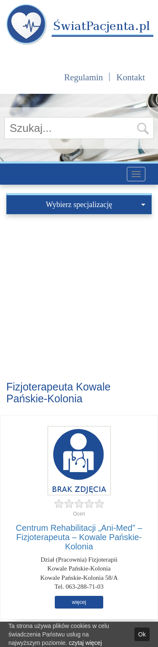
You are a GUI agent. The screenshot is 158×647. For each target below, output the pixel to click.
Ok (142, 634)
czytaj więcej (85, 642)
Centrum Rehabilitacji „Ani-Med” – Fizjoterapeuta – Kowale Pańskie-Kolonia (79, 537)
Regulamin (83, 77)
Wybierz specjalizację (95, 204)
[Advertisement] (79, 297)
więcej (79, 602)
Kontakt (130, 77)
